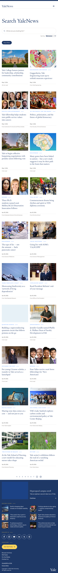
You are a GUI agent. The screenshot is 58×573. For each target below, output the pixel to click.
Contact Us (5, 559)
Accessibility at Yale (7, 563)
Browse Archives (7, 553)
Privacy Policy (5, 565)
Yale (53, 570)
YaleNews (7, 6)
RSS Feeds (5, 555)
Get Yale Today (9, 547)
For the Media (6, 557)
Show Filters (7, 42)
